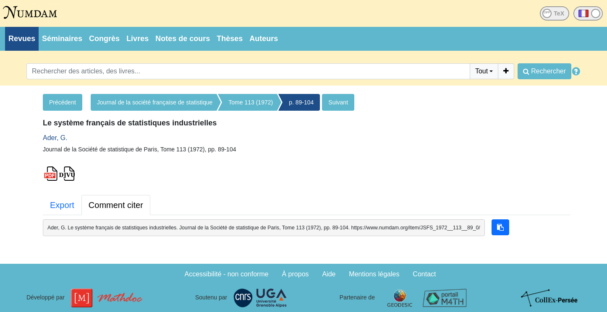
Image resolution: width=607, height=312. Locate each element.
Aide (328, 274)
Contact (424, 274)
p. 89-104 (301, 102)
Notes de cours (182, 38)
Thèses (230, 38)
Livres (137, 38)
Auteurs (263, 38)
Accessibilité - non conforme (227, 274)
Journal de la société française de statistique (155, 102)
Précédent (62, 102)
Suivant (338, 102)
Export (62, 205)
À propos (295, 274)
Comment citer (116, 205)
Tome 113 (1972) (250, 102)
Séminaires (62, 38)
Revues (21, 38)
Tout (481, 71)
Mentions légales (374, 274)
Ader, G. (55, 137)
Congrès (104, 38)
